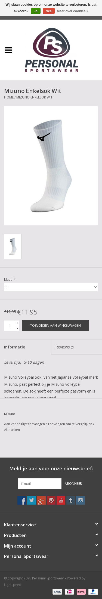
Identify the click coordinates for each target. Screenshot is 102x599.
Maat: (9, 279)
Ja (35, 11)
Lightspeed (12, 584)
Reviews (64, 347)
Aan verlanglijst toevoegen (24, 424)
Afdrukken (12, 429)
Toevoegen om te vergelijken (70, 424)
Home (9, 97)
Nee (49, 11)
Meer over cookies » (72, 11)
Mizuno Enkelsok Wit (34, 97)
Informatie (14, 347)
